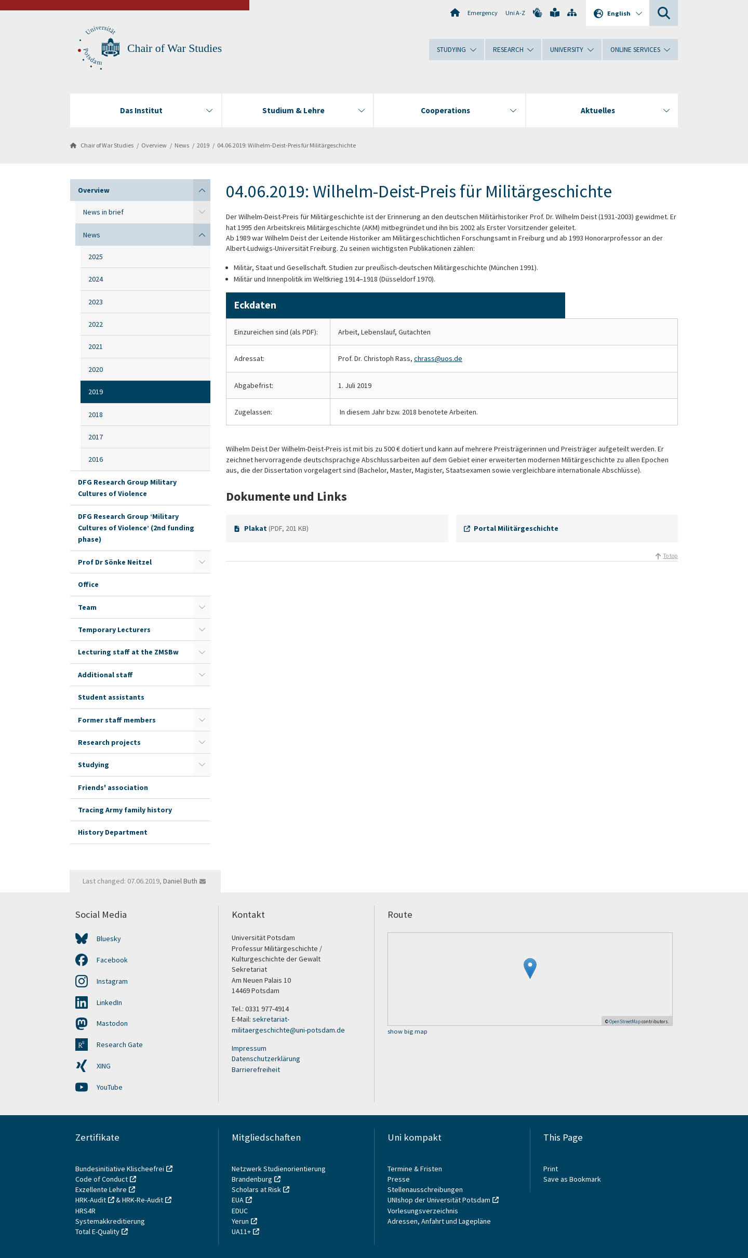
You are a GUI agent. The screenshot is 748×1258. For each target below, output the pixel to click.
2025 (95, 256)
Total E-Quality (97, 1231)
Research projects (109, 742)
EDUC (240, 1210)
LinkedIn (109, 1002)
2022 (95, 324)
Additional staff (105, 674)
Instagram (112, 981)
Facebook (112, 960)
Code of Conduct (101, 1179)
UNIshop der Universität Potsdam (439, 1200)
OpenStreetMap (624, 1021)
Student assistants (111, 697)
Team (87, 607)
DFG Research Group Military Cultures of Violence (127, 487)
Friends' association (113, 787)
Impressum (249, 1048)
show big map (408, 1031)
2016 (95, 459)
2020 (95, 369)
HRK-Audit (90, 1200)
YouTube (110, 1087)
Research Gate (120, 1044)
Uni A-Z (515, 13)
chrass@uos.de (438, 358)
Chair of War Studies (174, 48)
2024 (95, 279)
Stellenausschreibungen (425, 1189)
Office (88, 584)
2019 (203, 145)
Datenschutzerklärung (266, 1058)
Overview (154, 145)
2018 (95, 414)
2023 (95, 301)
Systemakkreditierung (110, 1221)
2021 (95, 346)
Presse (399, 1179)
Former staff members (117, 720)
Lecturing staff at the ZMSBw (128, 652)
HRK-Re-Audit (142, 1200)
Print (550, 1168)
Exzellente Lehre (101, 1189)
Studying (93, 764)
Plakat (255, 528)
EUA (238, 1200)
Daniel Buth (180, 881)
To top (670, 555)
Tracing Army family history (125, 809)
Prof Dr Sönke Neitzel (115, 562)
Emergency (483, 13)
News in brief (103, 212)
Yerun (240, 1221)
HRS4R (85, 1210)
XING (104, 1065)
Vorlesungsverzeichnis (424, 1210)
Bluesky (109, 938)
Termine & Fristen (416, 1168)
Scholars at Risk (256, 1189)
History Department (113, 832)
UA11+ (241, 1231)
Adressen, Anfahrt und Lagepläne (439, 1221)
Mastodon (112, 1023)
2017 (95, 436)
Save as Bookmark (572, 1179)
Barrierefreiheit (256, 1069)
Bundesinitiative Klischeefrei (119, 1168)
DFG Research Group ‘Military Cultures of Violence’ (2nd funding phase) (136, 528)
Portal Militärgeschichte (516, 528)
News (182, 145)
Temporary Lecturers (114, 629)
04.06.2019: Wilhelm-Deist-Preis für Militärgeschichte (286, 145)
